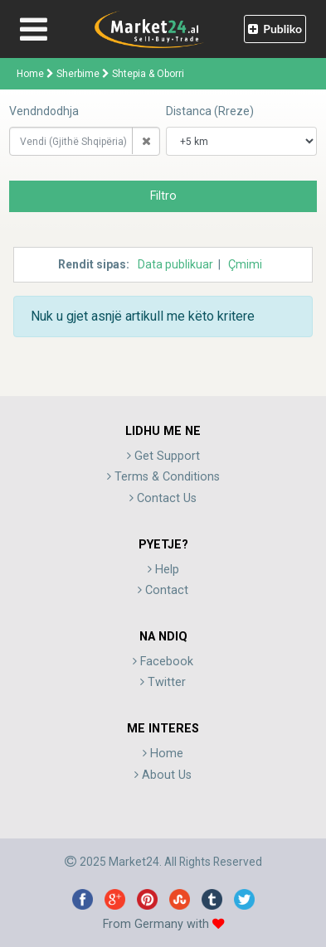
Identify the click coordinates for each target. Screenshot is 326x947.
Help (163, 570)
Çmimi (245, 264)
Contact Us (163, 498)
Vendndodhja (44, 111)
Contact (163, 590)
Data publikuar (175, 264)
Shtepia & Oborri (148, 74)
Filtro (163, 196)
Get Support (163, 456)
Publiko (275, 29)
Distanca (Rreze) (210, 111)
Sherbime (78, 74)
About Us (163, 775)
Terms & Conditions (163, 477)
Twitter (163, 682)
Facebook (163, 662)
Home (30, 74)
